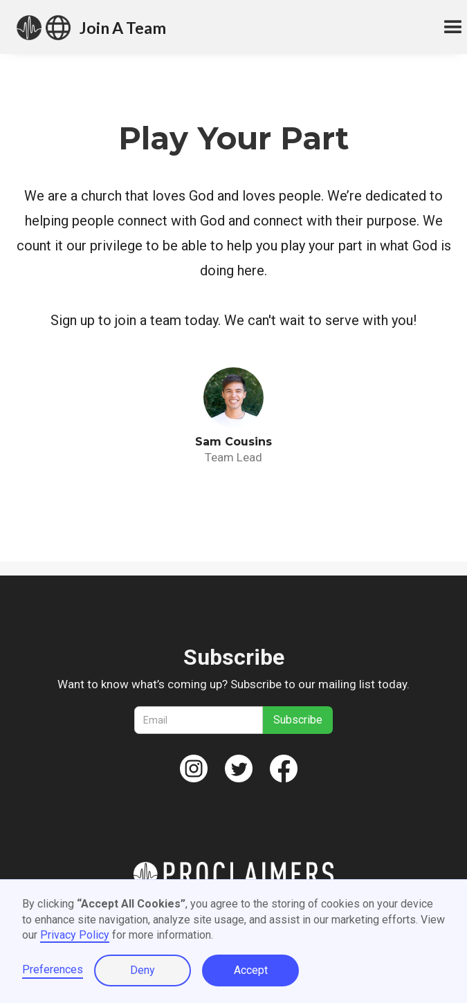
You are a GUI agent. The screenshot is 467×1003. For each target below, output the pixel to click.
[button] (447, 27)
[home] (44, 27)
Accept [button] (251, 970)
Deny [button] (142, 970)
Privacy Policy (74, 934)
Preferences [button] (52, 969)
